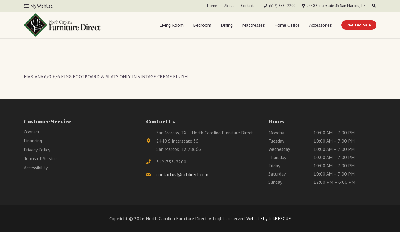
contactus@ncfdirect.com (182, 174)
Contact (32, 132)
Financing (33, 140)
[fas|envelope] (151, 174)
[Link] (62, 25)
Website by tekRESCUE (268, 218)
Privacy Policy (37, 150)
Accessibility (36, 168)
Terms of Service (40, 158)
